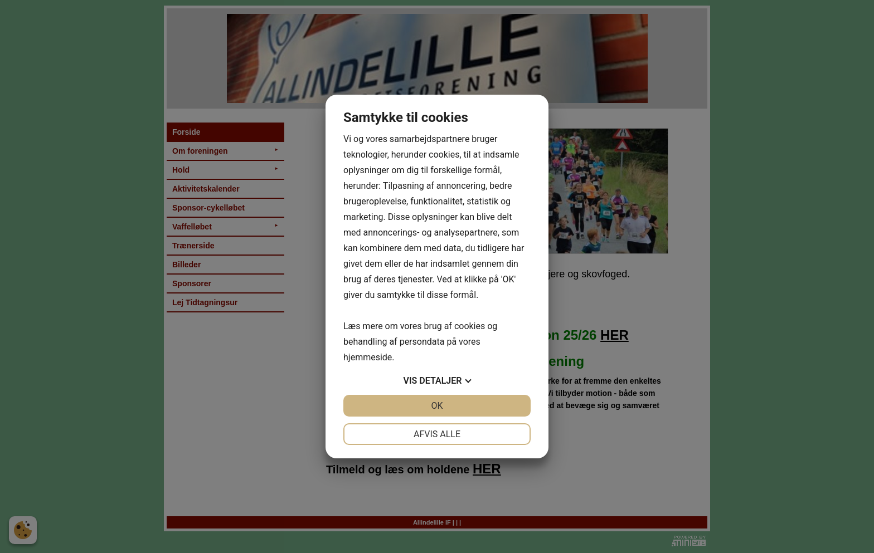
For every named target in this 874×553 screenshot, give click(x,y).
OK (437, 405)
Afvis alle (437, 434)
